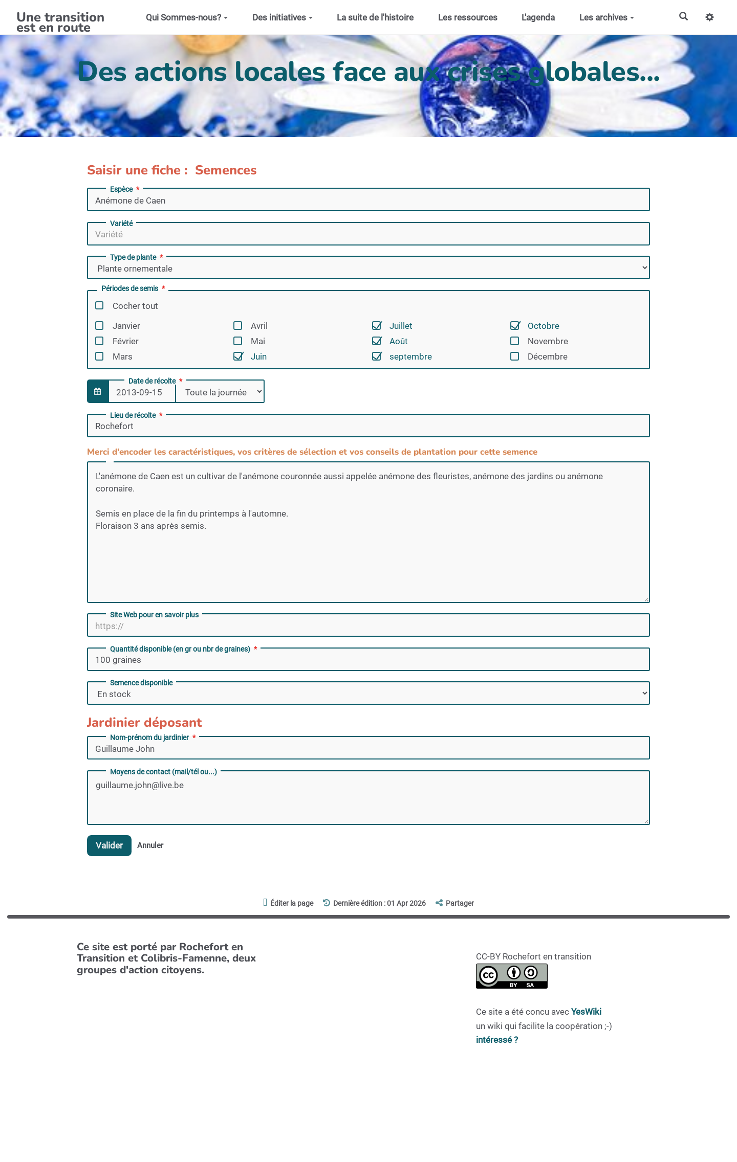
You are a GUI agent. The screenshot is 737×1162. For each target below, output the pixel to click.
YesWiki (586, 1012)
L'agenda (538, 17)
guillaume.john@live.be (368, 797)
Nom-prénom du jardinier (154, 737)
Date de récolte (156, 381)
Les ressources (467, 17)
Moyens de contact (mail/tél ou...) (163, 771)
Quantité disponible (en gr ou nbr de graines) (184, 649)
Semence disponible (141, 682)
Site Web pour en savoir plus (154, 614)
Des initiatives (282, 17)
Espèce (125, 189)
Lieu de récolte (137, 415)
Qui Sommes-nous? (187, 17)
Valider (109, 845)
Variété (121, 223)
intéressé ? (497, 1040)
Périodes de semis (134, 289)
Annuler (150, 845)
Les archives (606, 17)
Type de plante (137, 257)
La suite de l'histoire (375, 17)
